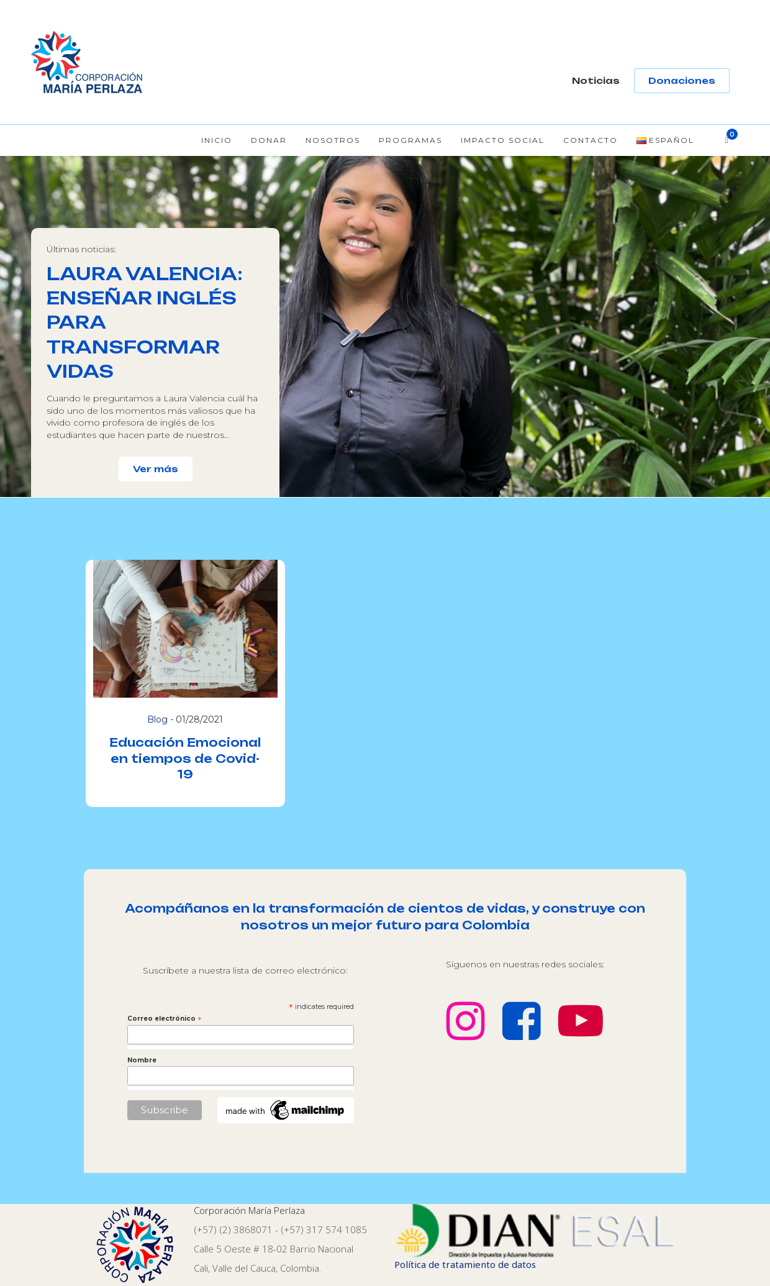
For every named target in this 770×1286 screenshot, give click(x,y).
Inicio (216, 140)
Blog (157, 719)
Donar (269, 140)
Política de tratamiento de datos (465, 1264)
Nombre (141, 1060)
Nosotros (333, 140)
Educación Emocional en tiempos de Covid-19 (185, 758)
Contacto (590, 140)
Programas (410, 140)
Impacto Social (503, 140)
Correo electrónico (164, 1019)
